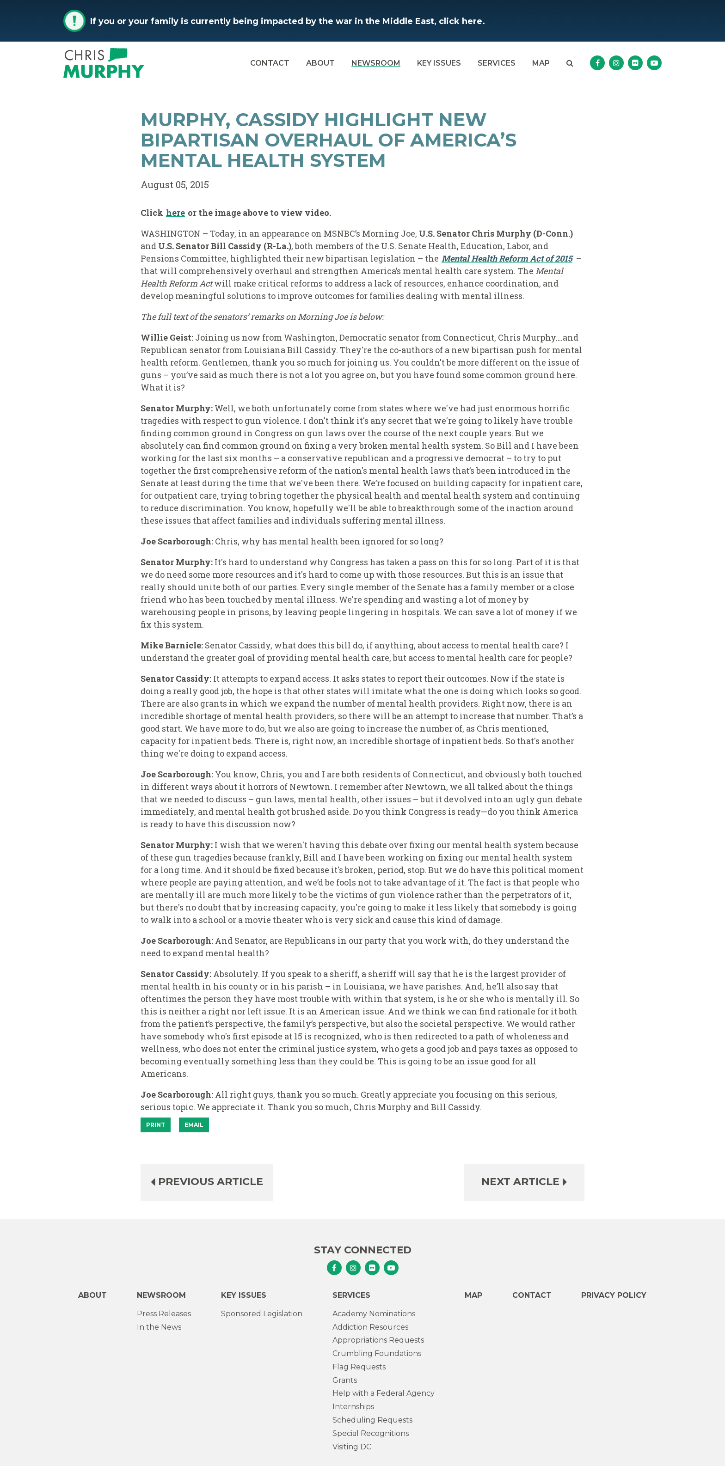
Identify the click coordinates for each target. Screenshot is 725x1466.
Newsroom (375, 63)
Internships (353, 1406)
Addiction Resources (370, 1327)
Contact (269, 63)
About (320, 63)
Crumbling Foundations (376, 1353)
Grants (344, 1380)
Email (193, 1124)
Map (541, 63)
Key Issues (439, 63)
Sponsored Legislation (261, 1313)
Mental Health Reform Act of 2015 (507, 258)
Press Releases (164, 1313)
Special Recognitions (370, 1433)
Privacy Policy (613, 1295)
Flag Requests (359, 1366)
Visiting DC (351, 1446)
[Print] (156, 1125)
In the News (159, 1327)
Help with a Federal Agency (383, 1393)
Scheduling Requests (372, 1420)
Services (497, 63)
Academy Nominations (373, 1313)
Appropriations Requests (378, 1340)
